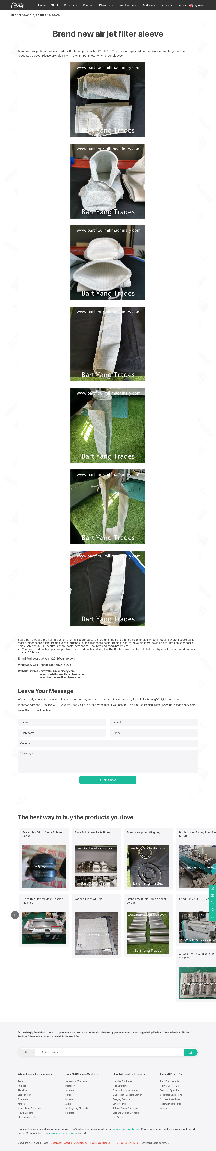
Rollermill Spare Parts (170, 1104)
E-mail (71, 1133)
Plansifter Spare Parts (171, 1081)
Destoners (148, 5)
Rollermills (70, 5)
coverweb (164, 1143)
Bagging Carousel (121, 1099)
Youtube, (127, 1129)
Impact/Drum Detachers (29, 1108)
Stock (55, 5)
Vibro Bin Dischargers (123, 1081)
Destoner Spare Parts (171, 1090)
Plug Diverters (120, 1086)
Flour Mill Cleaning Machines (81, 1074)
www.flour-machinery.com (178, 704)
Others (163, 1108)
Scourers (166, 5)
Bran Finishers (127, 5)
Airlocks (22, 1104)
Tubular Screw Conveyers (125, 1108)
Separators (185, 5)
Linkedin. (136, 1129)
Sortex (68, 1095)
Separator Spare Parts (171, 1095)
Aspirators (70, 1104)
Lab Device (118, 1117)
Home (42, 5)
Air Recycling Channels (76, 1108)
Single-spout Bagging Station (127, 1095)
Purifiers (88, 5)
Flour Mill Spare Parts (172, 1074)
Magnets (69, 1113)
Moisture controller (27, 1117)
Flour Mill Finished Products (129, 1074)
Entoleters (23, 1099)
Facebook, (117, 1129)
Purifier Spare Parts (169, 1086)
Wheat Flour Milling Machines (35, 1074)
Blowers (69, 1099)
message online (56, 1133)
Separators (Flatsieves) (77, 1081)
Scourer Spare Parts (170, 1099)
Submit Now (108, 780)
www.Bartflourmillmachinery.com (39, 710)
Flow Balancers (25, 1113)
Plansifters (106, 5)
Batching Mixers (121, 1104)
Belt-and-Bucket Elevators (126, 1113)
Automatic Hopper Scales (125, 1090)
